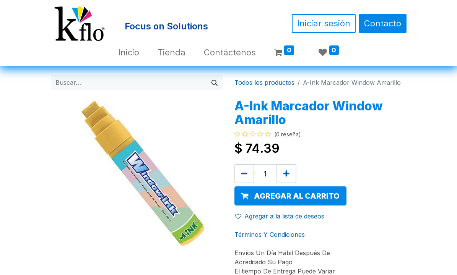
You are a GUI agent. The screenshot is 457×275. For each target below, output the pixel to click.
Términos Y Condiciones (269, 234)
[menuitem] (128, 52)
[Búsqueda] (214, 82)
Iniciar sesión (323, 23)
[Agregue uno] (286, 173)
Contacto (382, 23)
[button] (290, 195)
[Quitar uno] (244, 173)
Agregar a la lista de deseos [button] (279, 216)
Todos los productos (264, 82)
